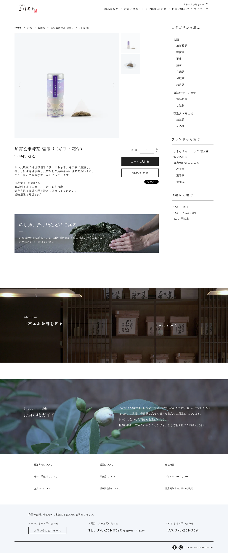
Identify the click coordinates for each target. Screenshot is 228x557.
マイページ (201, 8)
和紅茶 (180, 78)
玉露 (179, 58)
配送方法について (43, 464)
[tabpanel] (67, 85)
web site (168, 325)
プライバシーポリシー (176, 476)
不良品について (108, 476)
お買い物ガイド (134, 8)
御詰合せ (182, 98)
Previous (20, 85)
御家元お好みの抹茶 (186, 162)
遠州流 (180, 181)
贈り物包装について (110, 488)
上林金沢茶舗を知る (195, 4)
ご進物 (180, 105)
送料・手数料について (45, 476)
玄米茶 (41, 27)
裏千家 (180, 175)
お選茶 (180, 84)
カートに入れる (140, 161)
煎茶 (179, 65)
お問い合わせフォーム (47, 530)
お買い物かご (180, 8)
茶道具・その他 (184, 113)
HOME (18, 27)
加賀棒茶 (182, 45)
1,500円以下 (181, 207)
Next (113, 85)
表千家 (180, 168)
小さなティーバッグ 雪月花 (191, 151)
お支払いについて (43, 488)
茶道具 (180, 119)
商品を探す (111, 8)
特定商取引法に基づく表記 (179, 488)
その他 (180, 126)
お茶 (29, 27)
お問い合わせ (157, 8)
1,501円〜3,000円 (185, 212)
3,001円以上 (181, 218)
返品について (106, 464)
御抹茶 (180, 52)
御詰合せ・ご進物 (185, 92)
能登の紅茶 (181, 156)
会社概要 (169, 464)
